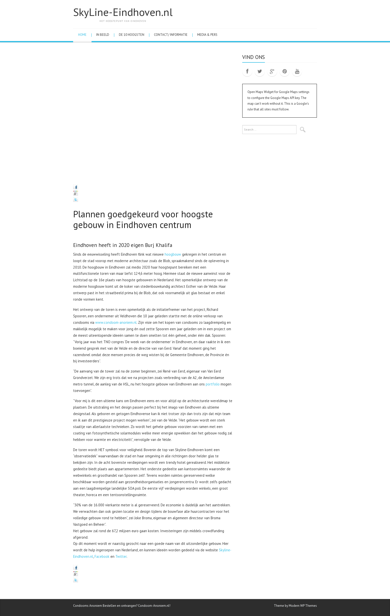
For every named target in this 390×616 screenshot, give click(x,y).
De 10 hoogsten (131, 35)
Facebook (102, 556)
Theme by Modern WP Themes (295, 606)
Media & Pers (207, 35)
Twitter (121, 556)
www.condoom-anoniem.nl (116, 322)
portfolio (213, 384)
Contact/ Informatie (171, 35)
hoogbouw (173, 254)
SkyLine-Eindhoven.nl (123, 12)
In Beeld (102, 35)
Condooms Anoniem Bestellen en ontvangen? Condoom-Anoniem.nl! (121, 606)
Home (82, 35)
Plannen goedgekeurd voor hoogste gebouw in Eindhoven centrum (143, 219)
